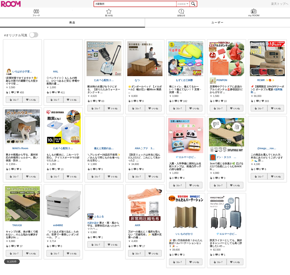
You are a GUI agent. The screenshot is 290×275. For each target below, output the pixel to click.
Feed (36, 13)
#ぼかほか (93, 222)
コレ (16, 100)
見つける (109, 13)
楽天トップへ (279, 3)
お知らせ (181, 13)
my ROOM (254, 13)
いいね (32, 100)
